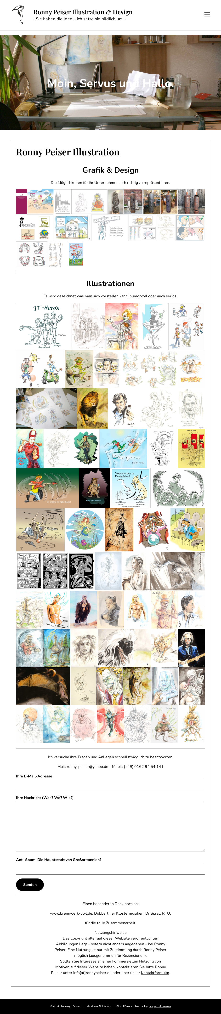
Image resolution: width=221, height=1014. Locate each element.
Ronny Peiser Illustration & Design (83, 12)
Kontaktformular (155, 972)
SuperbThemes (160, 1006)
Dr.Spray (152, 913)
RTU (166, 913)
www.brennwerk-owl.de (71, 913)
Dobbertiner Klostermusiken (118, 913)
